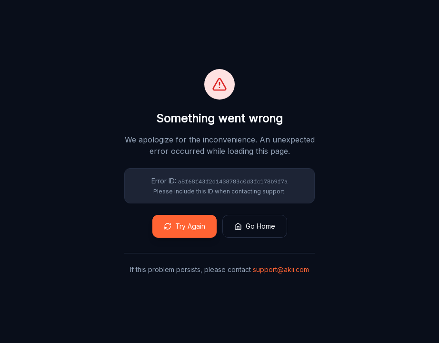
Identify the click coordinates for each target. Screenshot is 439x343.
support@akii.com (281, 269)
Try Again (184, 226)
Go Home (254, 226)
